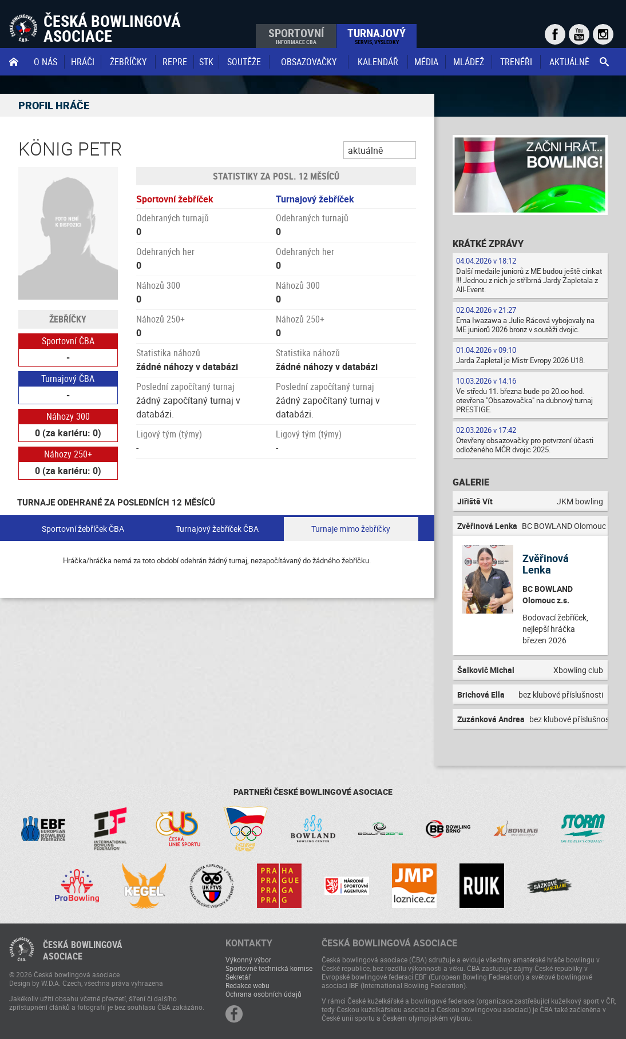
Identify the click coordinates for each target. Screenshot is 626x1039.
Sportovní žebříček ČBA (83, 528)
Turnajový (376, 35)
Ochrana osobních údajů (263, 993)
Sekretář (238, 976)
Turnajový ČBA (67, 378)
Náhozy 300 (68, 416)
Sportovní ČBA (68, 341)
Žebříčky (128, 61)
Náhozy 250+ (68, 454)
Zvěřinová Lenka (545, 563)
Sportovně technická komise (268, 968)
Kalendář (378, 61)
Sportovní (296, 35)
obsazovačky (308, 61)
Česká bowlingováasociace (82, 950)
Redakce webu (247, 985)
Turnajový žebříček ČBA (217, 528)
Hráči (82, 61)
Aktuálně (569, 61)
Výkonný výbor (248, 959)
